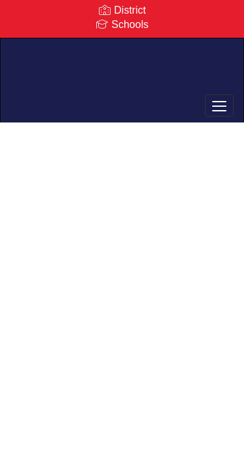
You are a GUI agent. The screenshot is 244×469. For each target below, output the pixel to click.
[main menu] (219, 105)
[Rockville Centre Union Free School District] (122, 70)
